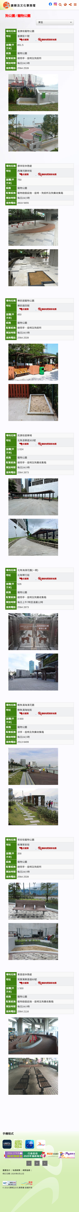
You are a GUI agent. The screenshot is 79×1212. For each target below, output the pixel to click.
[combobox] (55, 22)
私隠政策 (16, 1170)
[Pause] (37, 1163)
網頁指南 (26, 1170)
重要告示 (6, 1170)
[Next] (44, 1163)
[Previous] (29, 1163)
